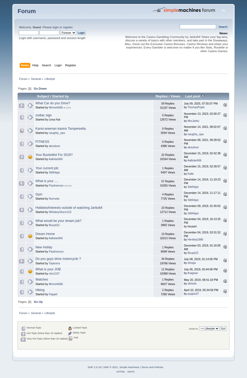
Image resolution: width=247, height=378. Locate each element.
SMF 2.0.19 (94, 367)
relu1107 (54, 273)
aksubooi (54, 145)
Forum (27, 11)
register (67, 27)
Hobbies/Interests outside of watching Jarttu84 (68, 208)
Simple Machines (129, 367)
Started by (60, 96)
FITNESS (42, 142)
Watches (41, 279)
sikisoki (192, 283)
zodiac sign (43, 115)
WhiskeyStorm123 (60, 211)
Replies (162, 96)
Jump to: (194, 328)
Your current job (46, 168)
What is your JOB (48, 269)
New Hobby (43, 247)
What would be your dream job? (58, 221)
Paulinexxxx (56, 185)
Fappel (53, 294)
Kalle (191, 173)
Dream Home (45, 234)
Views (175, 96)
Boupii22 (54, 225)
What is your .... (46, 181)
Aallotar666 (56, 159)
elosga (192, 262)
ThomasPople (196, 107)
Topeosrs (54, 263)
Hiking (39, 290)
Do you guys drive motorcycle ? (58, 259)
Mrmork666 (56, 107)
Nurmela (54, 198)
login (55, 27)
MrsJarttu (193, 120)
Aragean (192, 273)
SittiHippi (54, 172)
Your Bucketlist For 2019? (53, 155)
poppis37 (193, 293)
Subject (43, 96)
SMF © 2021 (110, 367)
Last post (194, 96)
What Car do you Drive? (52, 103)
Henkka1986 (195, 239)
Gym (38, 194)
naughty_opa (57, 132)
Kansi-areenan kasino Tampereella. (60, 128)
